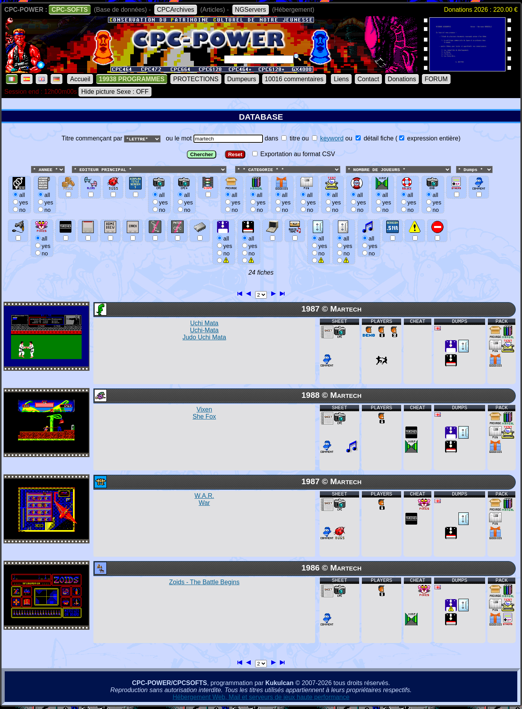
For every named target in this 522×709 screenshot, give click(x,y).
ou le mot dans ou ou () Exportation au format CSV (261, 202)
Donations (402, 79)
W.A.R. (204, 500)
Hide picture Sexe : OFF (115, 91)
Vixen (204, 413)
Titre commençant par (93, 138)
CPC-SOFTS (69, 9)
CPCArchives (175, 9)
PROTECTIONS (196, 79)
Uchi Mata (204, 330)
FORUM (436, 79)
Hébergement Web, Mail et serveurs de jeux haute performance (261, 697)
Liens (341, 79)
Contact (368, 79)
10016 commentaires (294, 79)
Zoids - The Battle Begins (204, 582)
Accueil (80, 79)
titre (290, 138)
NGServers (250, 9)
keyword (332, 138)
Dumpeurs (241, 79)
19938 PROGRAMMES (131, 79)
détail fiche (375, 138)
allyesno (223, 245)
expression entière (428, 138)
